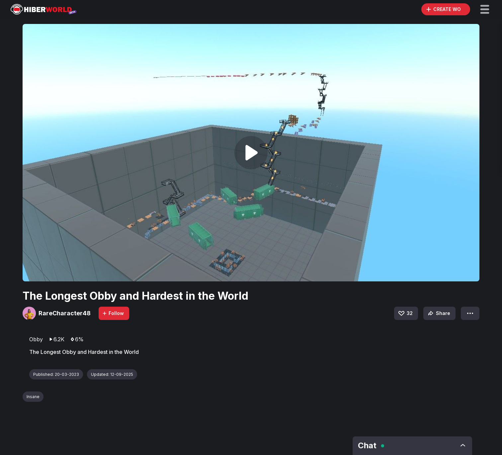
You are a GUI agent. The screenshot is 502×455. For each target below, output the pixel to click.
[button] (484, 9)
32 (405, 313)
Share (438, 313)
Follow (113, 313)
